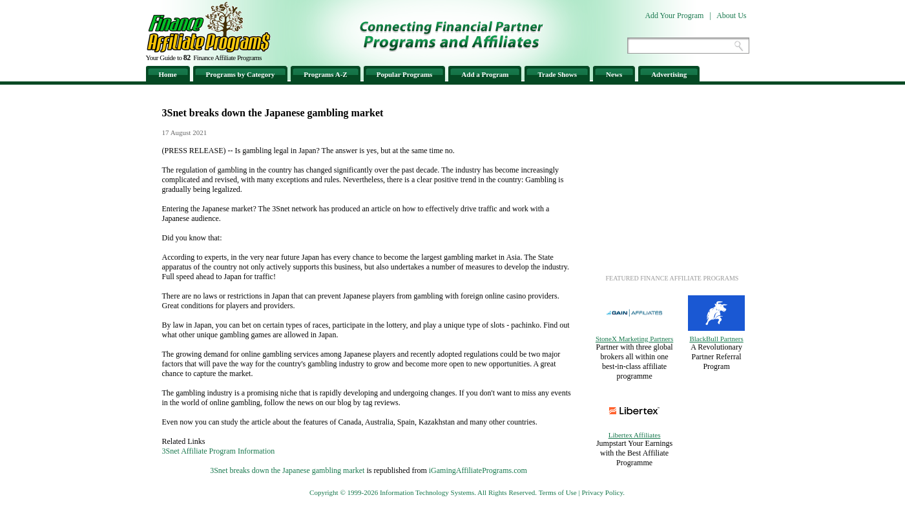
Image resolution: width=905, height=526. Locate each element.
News (614, 74)
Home (168, 74)
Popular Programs (405, 74)
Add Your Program (674, 15)
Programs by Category (240, 74)
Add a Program (484, 74)
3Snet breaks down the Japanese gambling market (287, 470)
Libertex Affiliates (635, 435)
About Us (731, 15)
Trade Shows (557, 74)
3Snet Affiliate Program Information (218, 451)
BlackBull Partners (716, 338)
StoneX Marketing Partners (634, 338)
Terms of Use (558, 492)
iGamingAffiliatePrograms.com (478, 470)
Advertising (669, 74)
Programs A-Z (325, 74)
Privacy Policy (602, 492)
